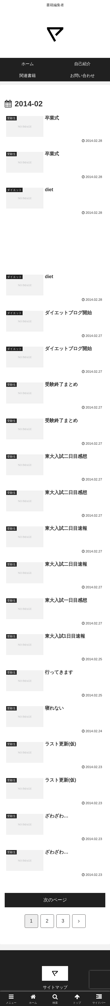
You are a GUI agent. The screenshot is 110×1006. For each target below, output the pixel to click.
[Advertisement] (55, 236)
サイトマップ (55, 987)
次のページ (55, 899)
